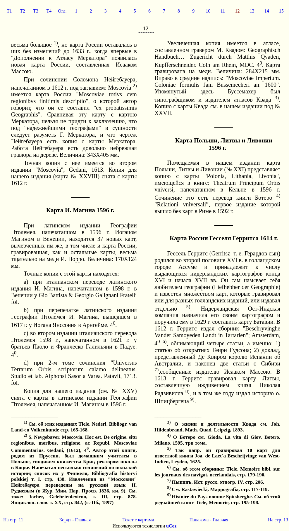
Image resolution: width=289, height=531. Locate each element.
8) (187, 391)
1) (56, 43)
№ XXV (123, 391)
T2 (22, 10)
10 (208, 10)
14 (266, 10)
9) (192, 399)
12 (237, 10)
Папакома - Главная (209, 519)
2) (135, 85)
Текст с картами (138, 519)
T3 (35, 10)
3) (277, 97)
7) (156, 369)
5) (188, 306)
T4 (49, 10)
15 (281, 10)
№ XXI (235, 169)
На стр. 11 (13, 519)
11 (223, 10)
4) (278, 196)
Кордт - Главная (75, 519)
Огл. (62, 10)
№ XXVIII (84, 176)
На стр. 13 (278, 519)
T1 (9, 10)
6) (165, 341)
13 (252, 10)
